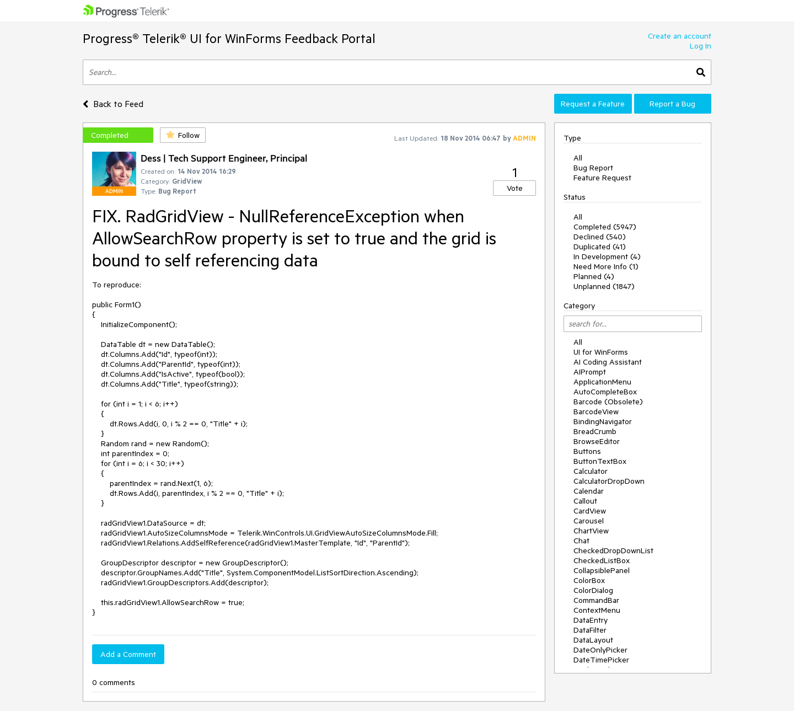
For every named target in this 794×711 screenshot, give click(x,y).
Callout (585, 501)
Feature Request (602, 178)
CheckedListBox (601, 560)
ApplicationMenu (602, 382)
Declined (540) (599, 237)
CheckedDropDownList (613, 550)
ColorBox (589, 580)
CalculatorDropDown (609, 481)
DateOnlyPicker (600, 650)
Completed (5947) (604, 227)
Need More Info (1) (606, 266)
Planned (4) (593, 276)
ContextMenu (596, 610)
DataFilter (590, 630)
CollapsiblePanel (601, 570)
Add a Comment (128, 654)
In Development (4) (607, 256)
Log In (700, 46)
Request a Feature (593, 104)
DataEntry (590, 620)
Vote (515, 188)
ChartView (591, 531)
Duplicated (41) (599, 247)
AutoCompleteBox (605, 392)
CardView (589, 511)
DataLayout (593, 640)
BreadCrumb (594, 431)
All (577, 158)
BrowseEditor (596, 441)
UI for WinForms (600, 352)
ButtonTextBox (599, 461)
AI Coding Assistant (607, 362)
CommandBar (596, 600)
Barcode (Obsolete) (608, 402)
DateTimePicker (601, 660)
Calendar (588, 491)
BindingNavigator (602, 421)
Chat (581, 541)
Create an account (679, 36)
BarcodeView (596, 411)
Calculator (590, 471)
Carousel (588, 521)
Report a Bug (672, 104)
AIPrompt (589, 372)
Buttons (587, 451)
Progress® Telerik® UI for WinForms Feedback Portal (229, 38)
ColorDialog (593, 590)
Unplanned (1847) (604, 286)
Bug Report (593, 168)
